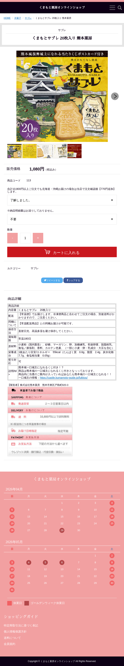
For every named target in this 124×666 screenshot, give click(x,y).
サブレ (28, 18)
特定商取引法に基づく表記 (21, 625)
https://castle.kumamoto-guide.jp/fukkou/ (64, 377)
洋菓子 (17, 18)
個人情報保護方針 (15, 631)
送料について (12, 637)
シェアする (73, 280)
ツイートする (52, 280)
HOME (7, 18)
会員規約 (9, 643)
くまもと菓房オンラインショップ (62, 7)
